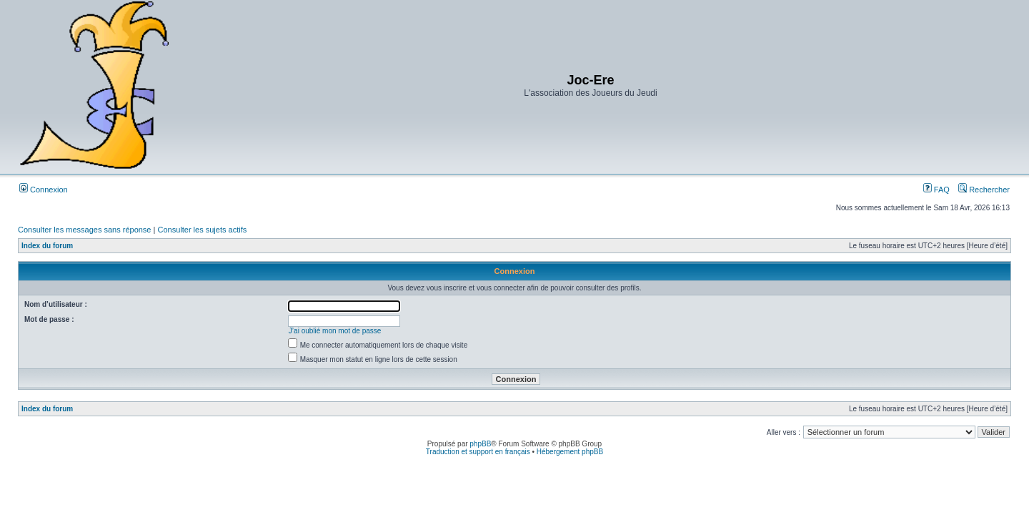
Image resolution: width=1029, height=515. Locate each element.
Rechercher (984, 189)
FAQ (936, 189)
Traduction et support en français (478, 452)
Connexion (43, 189)
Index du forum (47, 246)
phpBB (480, 444)
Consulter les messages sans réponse (84, 229)
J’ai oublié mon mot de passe (335, 331)
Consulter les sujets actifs (202, 229)
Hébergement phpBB (570, 452)
